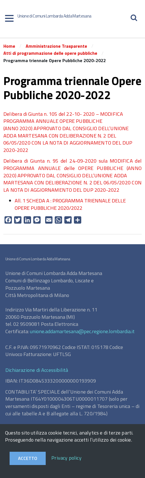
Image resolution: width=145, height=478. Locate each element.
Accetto (27, 458)
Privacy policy (66, 458)
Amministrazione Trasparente (56, 46)
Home (9, 46)
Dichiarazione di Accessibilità (36, 370)
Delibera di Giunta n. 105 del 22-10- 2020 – (51, 114)
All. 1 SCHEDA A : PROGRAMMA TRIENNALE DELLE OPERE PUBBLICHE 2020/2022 (70, 204)
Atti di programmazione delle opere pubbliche (50, 53)
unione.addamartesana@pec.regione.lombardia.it (82, 331)
